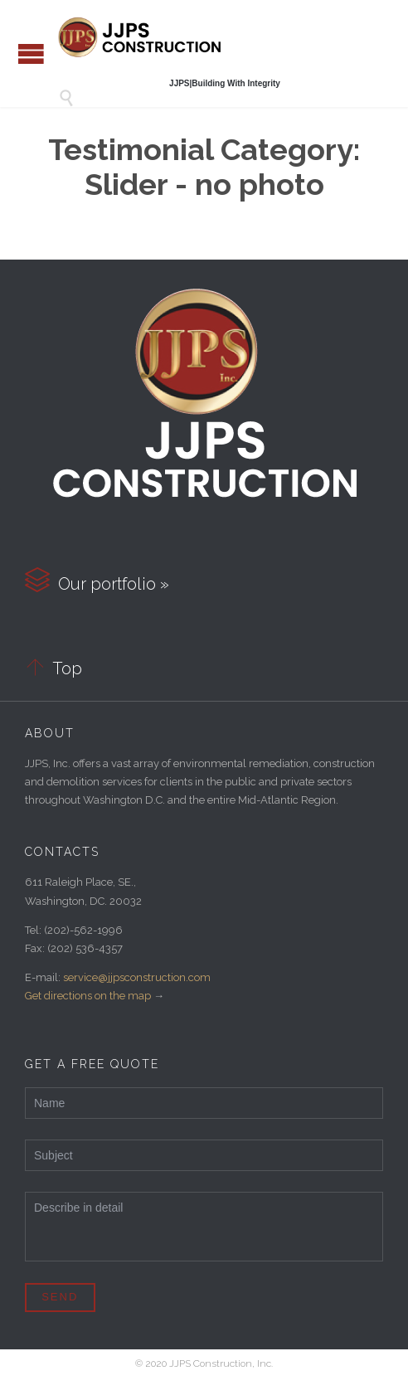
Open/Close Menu (31, 53)
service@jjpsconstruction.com (137, 977)
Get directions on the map (88, 995)
